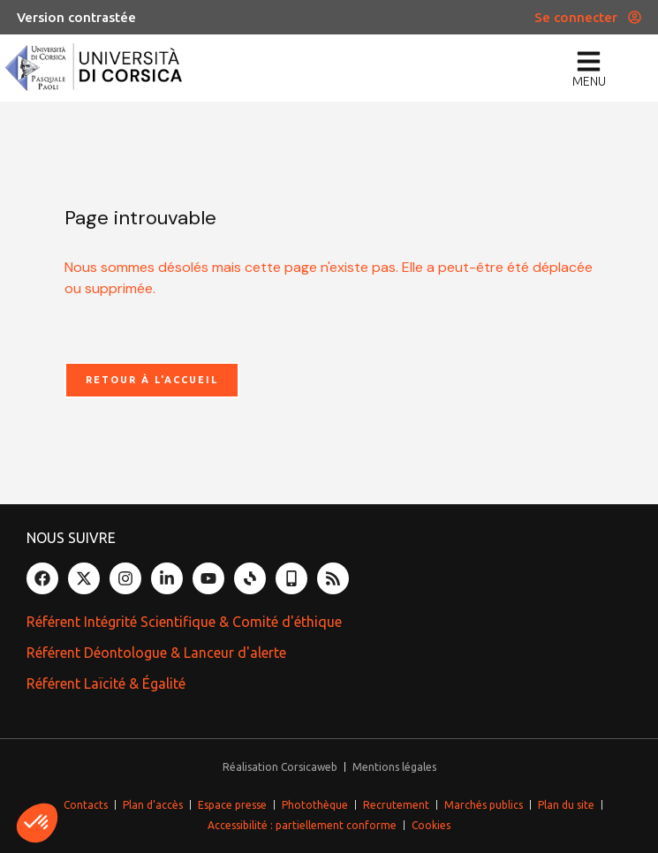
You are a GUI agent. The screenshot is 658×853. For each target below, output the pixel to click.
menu (589, 81)
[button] (37, 823)
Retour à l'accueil (152, 379)
